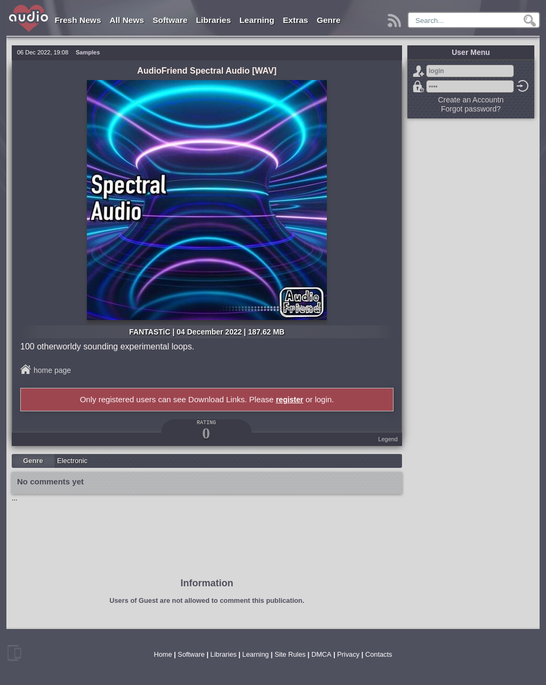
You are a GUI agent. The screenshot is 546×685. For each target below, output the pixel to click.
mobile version (14, 653)
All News (127, 20)
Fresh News (78, 20)
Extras (295, 20)
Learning (256, 20)
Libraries (213, 20)
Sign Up (418, 71)
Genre (329, 20)
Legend (388, 439)
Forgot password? (418, 86)
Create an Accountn (471, 99)
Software (169, 20)
